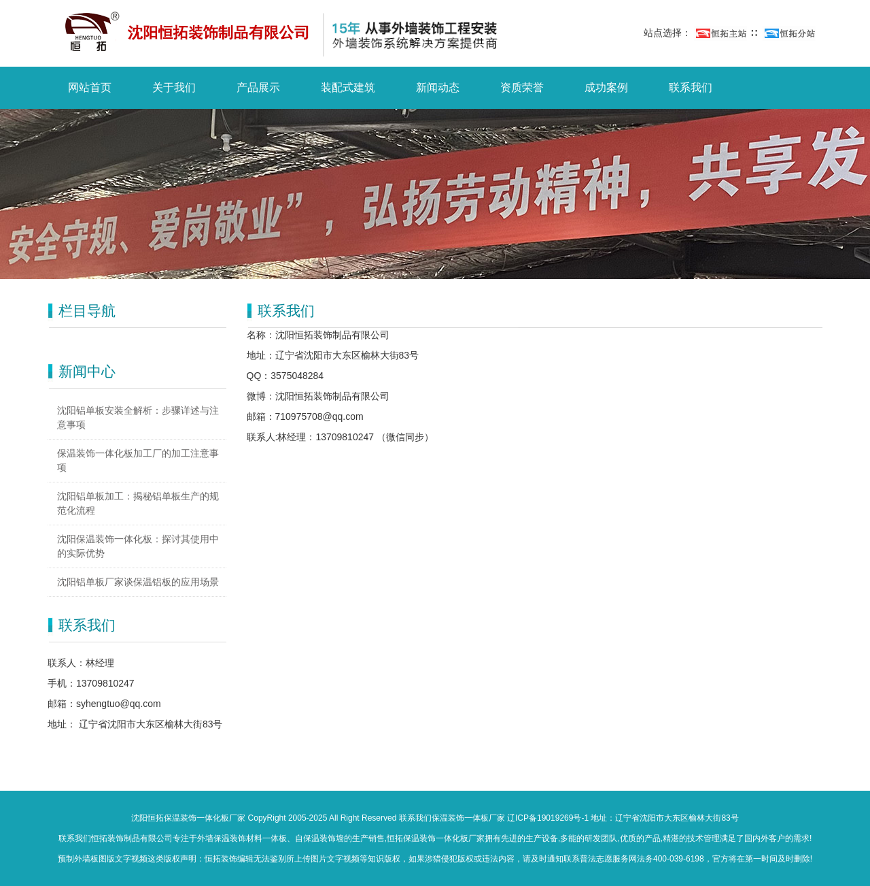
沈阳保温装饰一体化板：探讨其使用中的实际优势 (138, 546)
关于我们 (174, 87)
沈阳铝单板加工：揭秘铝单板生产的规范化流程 (138, 503)
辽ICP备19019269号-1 (548, 818)
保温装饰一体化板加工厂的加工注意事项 (138, 460)
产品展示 (258, 87)
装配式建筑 (348, 87)
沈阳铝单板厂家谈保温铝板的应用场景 (138, 581)
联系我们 (690, 87)
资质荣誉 (522, 87)
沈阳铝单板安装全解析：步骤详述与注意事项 (138, 417)
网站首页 (89, 87)
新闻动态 (437, 87)
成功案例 (606, 87)
